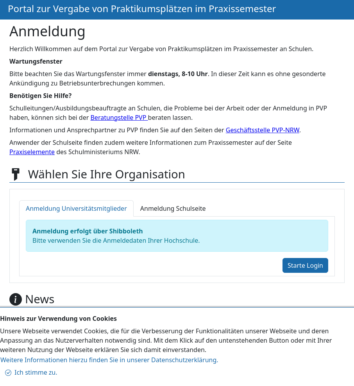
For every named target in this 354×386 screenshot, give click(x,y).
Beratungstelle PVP (119, 117)
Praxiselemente (32, 152)
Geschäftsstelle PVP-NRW (262, 130)
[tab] (76, 208)
